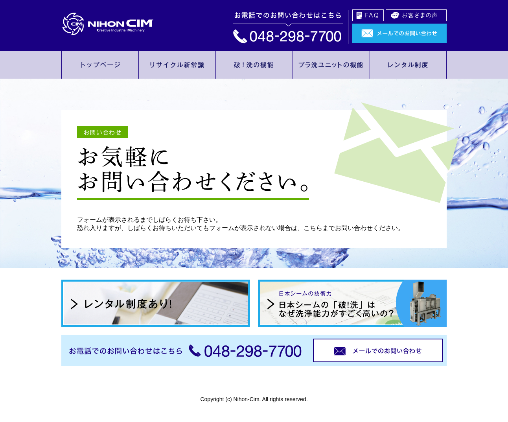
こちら (313, 228)
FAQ (368, 15)
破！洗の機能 (254, 65)
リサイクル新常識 (176, 65)
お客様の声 (416, 15)
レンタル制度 (408, 65)
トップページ (99, 65)
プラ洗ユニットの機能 (331, 65)
